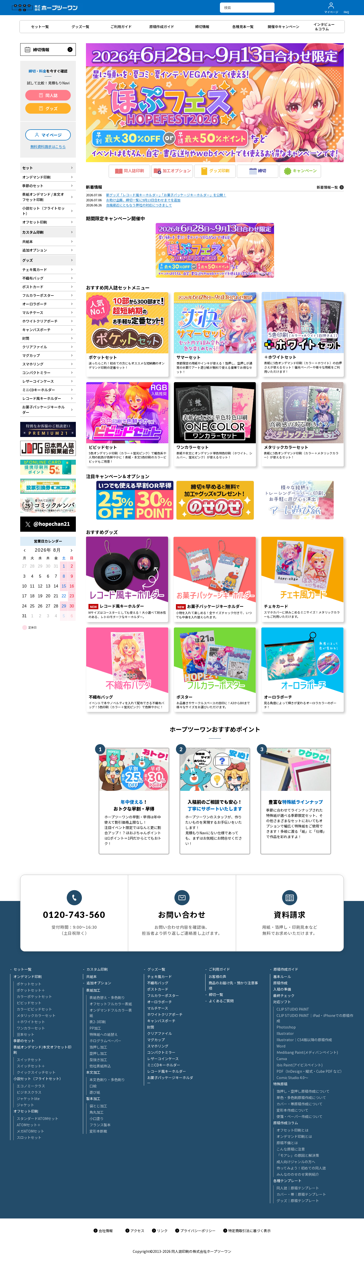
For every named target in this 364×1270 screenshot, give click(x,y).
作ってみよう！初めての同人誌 (301, 1167)
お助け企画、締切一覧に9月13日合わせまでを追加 (143, 200)
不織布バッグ (157, 982)
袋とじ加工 (98, 1105)
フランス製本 (100, 1124)
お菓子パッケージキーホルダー (170, 1080)
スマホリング (157, 1045)
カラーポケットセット (34, 996)
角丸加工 (96, 1112)
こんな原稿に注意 (291, 1149)
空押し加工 (98, 1053)
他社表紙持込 (100, 1065)
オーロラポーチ (159, 1001)
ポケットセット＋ (31, 990)
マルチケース (157, 1008)
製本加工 (93, 1098)
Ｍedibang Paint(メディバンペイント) (307, 1052)
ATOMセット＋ (29, 1124)
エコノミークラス (31, 1085)
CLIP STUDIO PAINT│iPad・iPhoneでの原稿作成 (315, 1018)
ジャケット (25, 1104)
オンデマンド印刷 (27, 976)
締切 (257, 171)
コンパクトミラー (161, 1052)
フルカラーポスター (163, 995)
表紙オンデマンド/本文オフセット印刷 (42, 1049)
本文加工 (93, 1072)
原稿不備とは (287, 1142)
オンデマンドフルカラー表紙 (110, 1013)
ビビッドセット (29, 1002)
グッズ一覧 (156, 969)
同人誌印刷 (129, 171)
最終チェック (283, 995)
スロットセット (29, 1137)
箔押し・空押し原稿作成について (303, 1091)
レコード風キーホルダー (166, 1071)
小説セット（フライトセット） (38, 1078)
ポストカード (157, 989)
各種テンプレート (287, 1180)
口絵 (93, 1085)
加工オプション (172, 171)
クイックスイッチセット (36, 1072)
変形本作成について (292, 1110)
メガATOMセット (30, 1131)
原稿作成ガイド (286, 969)
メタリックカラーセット (36, 1015)
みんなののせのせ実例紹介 (298, 1174)
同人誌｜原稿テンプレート (298, 1187)
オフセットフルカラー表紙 (110, 1003)
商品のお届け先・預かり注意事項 (233, 985)
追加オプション (98, 982)
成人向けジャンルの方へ (296, 1161)
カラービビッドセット (34, 1009)
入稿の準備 (282, 989)
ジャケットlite (28, 1098)
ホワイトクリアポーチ (165, 1014)
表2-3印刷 (97, 1021)
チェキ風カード (159, 976)
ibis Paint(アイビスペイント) (300, 1064)
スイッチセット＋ (31, 1065)
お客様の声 (217, 976)
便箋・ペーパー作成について (300, 1116)
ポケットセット (29, 983)
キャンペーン (300, 171)
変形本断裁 (98, 1131)
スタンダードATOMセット (37, 1118)
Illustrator (285, 1033)
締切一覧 (216, 994)
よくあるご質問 (221, 1000)
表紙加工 (93, 990)
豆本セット (25, 1034)
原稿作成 (280, 982)
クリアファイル (159, 1033)
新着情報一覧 (327, 187)
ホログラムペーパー (105, 1040)
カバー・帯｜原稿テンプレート (301, 1194)
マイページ (51, 135)
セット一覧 (22, 969)
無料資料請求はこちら (48, 146)
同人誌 (52, 95)
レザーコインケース (163, 1058)
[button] (215, 102)
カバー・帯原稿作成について (300, 1103)
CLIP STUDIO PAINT (293, 1009)
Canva (282, 1058)
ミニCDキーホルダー (163, 1064)
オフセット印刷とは (292, 1130)
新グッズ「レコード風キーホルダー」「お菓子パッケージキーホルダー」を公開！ (166, 194)
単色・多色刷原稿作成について (301, 1097)
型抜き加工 (98, 1059)
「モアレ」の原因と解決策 (298, 1155)
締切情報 (41, 49)
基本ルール (282, 976)
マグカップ (156, 1039)
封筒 (150, 1027)
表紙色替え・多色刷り (107, 997)
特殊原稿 (280, 1083)
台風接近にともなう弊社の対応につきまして (139, 205)
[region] (215, 448)
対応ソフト (282, 1001)
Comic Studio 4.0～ (292, 1077)
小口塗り (96, 1118)
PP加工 (95, 1028)
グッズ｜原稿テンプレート (298, 1200)
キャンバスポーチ (161, 1020)
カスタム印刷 (97, 969)
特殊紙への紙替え (103, 1034)
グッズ (52, 108)
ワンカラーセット (31, 1028)
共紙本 (91, 976)
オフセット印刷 (25, 1111)
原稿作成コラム (285, 1122)
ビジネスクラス (29, 1092)
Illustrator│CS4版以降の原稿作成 (304, 1039)
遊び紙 (94, 1092)
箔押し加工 (98, 1046)
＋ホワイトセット (31, 1021)
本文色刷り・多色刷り (107, 1079)
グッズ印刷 (215, 171)
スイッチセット (29, 1059)
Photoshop (286, 1027)
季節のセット (24, 1040)
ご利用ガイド (219, 969)
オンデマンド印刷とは (294, 1136)
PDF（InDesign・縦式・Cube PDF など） (310, 1071)
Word (281, 1045)
